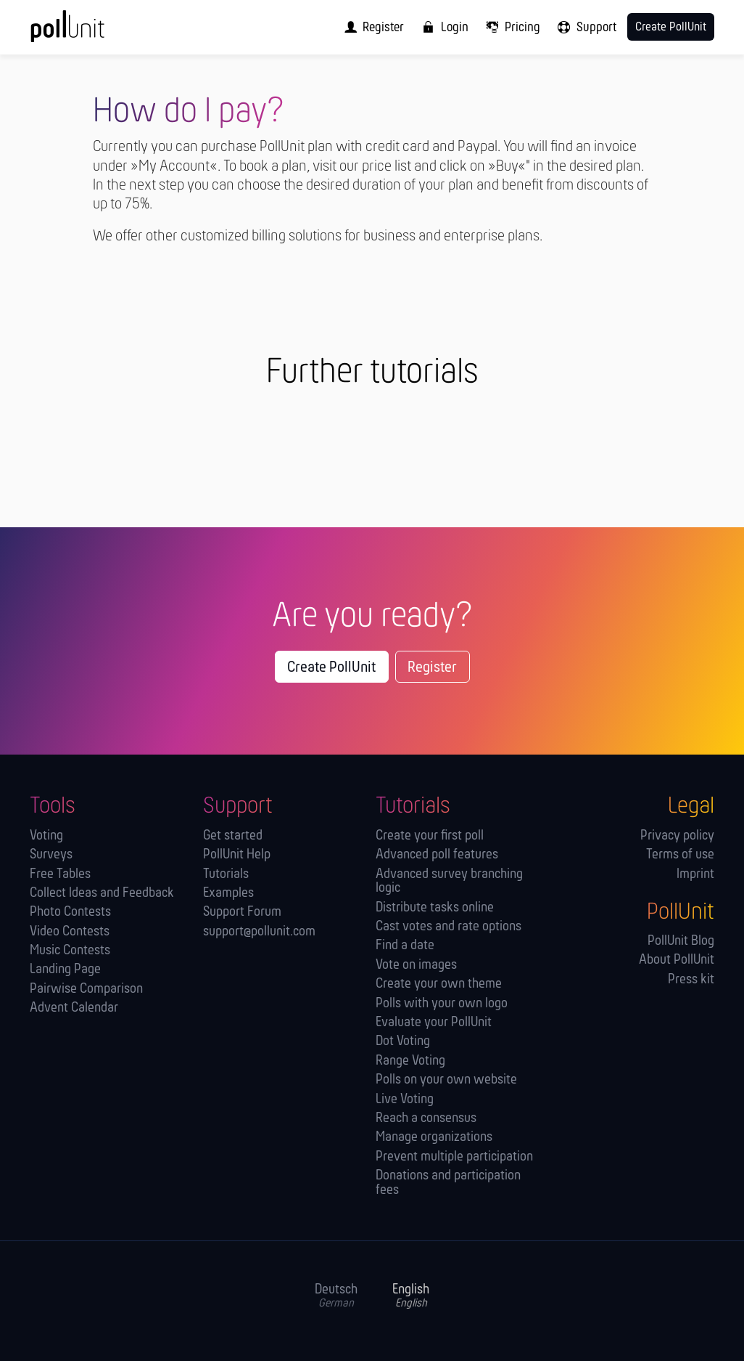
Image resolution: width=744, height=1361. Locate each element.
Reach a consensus (426, 1119)
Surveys (51, 855)
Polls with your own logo (442, 1004)
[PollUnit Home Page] (89, 32)
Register (432, 667)
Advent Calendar (74, 1008)
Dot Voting (403, 1042)
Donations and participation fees (448, 1183)
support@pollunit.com (259, 932)
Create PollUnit (331, 667)
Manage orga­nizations (434, 1138)
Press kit (691, 980)
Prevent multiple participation (454, 1157)
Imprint (695, 875)
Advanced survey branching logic (449, 882)
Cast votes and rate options (448, 927)
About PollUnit (676, 960)
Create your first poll (430, 836)
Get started (233, 836)
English (410, 1296)
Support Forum (242, 912)
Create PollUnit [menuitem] (670, 27)
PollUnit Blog (681, 941)
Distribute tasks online (435, 908)
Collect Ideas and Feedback (102, 894)
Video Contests (69, 932)
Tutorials (226, 875)
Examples (228, 894)
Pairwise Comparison (86, 989)
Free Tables (60, 875)
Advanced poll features (437, 855)
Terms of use (680, 855)
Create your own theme (439, 984)
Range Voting (410, 1061)
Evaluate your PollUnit (434, 1023)
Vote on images (416, 965)
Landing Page (65, 970)
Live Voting (405, 1100)
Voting (46, 836)
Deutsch (336, 1296)
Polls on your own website (446, 1080)
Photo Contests (70, 912)
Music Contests (70, 951)
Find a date (405, 946)
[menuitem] (370, 27)
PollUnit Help (236, 855)
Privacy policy (677, 836)
